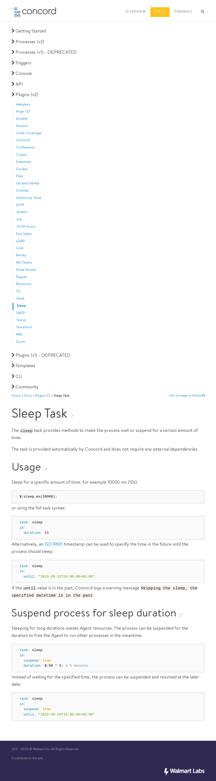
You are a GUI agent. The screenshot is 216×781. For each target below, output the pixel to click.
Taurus (21, 320)
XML (19, 335)
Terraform (24, 327)
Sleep (21, 306)
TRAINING (183, 12)
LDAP (20, 241)
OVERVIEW (135, 12)
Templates (22, 366)
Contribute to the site (27, 758)
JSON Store (25, 227)
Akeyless (23, 105)
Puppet (21, 277)
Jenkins (22, 212)
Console (21, 74)
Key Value (24, 234)
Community (24, 387)
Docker (22, 169)
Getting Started (28, 31)
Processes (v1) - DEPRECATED (43, 52)
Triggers (20, 63)
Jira (19, 219)
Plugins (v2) (24, 95)
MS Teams (24, 263)
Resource (23, 284)
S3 (18, 291)
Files (19, 176)
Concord (23, 140)
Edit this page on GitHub (187, 395)
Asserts (22, 126)
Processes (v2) (27, 42)
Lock (19, 248)
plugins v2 (42, 396)
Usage (26, 468)
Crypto (21, 155)
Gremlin (22, 191)
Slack (20, 299)
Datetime (23, 162)
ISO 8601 (53, 544)
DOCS (160, 12)
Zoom (20, 342)
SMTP (20, 313)
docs (28, 396)
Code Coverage (29, 133)
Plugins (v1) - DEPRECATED (40, 355)
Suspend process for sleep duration (94, 614)
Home (16, 396)
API (16, 84)
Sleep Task (39, 415)
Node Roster (26, 270)
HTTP (20, 205)
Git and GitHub (27, 183)
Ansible (22, 119)
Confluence (25, 147)
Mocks (21, 255)
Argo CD (23, 112)
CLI (16, 377)
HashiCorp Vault (28, 198)
